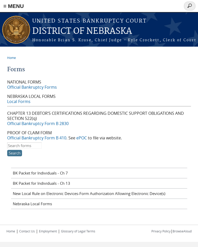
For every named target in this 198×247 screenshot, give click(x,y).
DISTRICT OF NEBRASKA (82, 31)
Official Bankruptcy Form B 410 (36, 138)
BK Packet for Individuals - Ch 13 (41, 183)
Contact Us (27, 231)
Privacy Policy (161, 231)
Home (11, 58)
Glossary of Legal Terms (78, 231)
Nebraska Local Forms (32, 203)
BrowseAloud (182, 231)
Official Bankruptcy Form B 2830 (38, 123)
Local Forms (18, 101)
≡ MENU (13, 6)
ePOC (81, 138)
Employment (48, 231)
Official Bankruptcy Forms (32, 87)
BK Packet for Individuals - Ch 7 (40, 173)
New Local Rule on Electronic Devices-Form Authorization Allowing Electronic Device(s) (89, 193)
